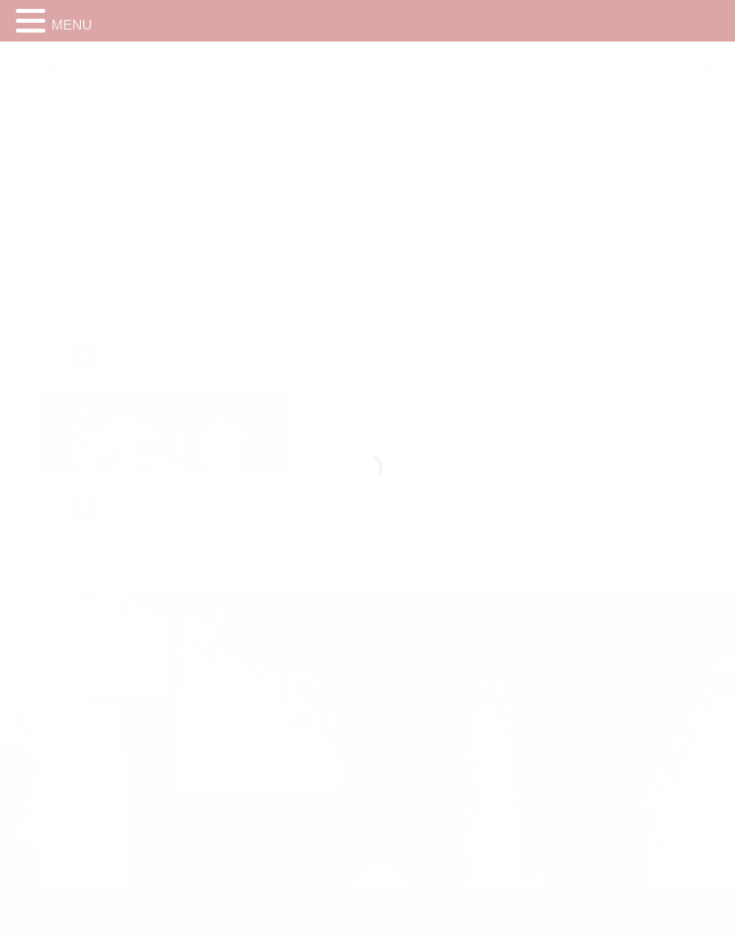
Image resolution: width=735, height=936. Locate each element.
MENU (71, 25)
